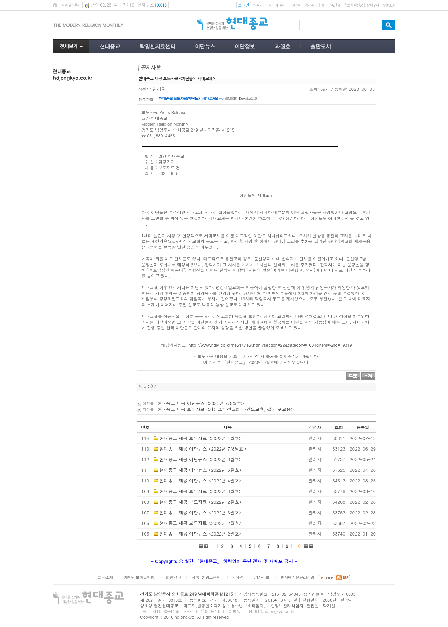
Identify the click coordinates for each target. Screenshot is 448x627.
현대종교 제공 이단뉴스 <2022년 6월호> (200, 459)
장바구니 (372, 5)
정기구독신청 (330, 5)
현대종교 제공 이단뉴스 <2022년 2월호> (200, 533)
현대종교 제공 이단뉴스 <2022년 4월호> (200, 480)
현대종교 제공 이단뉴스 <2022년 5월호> (200, 470)
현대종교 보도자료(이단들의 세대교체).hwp (191, 98)
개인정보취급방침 (139, 577)
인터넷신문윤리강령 (297, 577)
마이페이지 (277, 5)
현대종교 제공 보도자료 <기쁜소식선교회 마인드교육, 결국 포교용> (225, 409)
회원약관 (173, 577)
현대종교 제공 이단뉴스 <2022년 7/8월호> (202, 448)
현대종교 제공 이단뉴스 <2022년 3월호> (200, 512)
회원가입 (259, 5)
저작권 (237, 577)
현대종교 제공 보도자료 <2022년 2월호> (200, 502)
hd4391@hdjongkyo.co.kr (270, 611)
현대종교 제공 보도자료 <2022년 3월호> (200, 491)
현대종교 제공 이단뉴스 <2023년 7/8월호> (200, 403)
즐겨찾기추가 (70, 5)
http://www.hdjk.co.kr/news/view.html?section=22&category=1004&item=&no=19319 (270, 345)
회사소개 (105, 577)
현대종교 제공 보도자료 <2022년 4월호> (200, 438)
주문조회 (389, 5)
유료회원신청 (353, 5)
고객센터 (294, 5)
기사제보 (311, 5)
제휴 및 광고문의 (206, 577)
